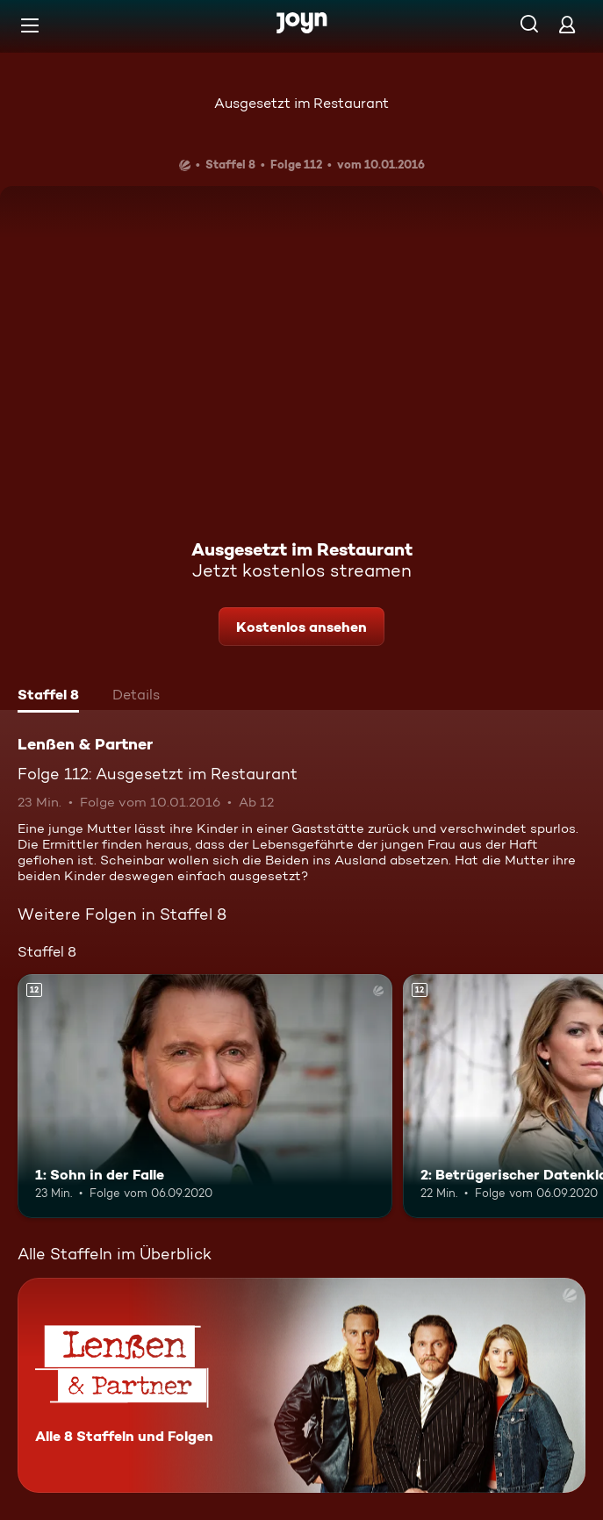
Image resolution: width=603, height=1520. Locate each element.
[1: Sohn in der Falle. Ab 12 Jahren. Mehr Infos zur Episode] (205, 1096)
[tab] (48, 697)
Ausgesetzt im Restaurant (301, 103)
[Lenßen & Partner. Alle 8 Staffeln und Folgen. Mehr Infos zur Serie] (301, 1385)
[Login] (567, 24)
